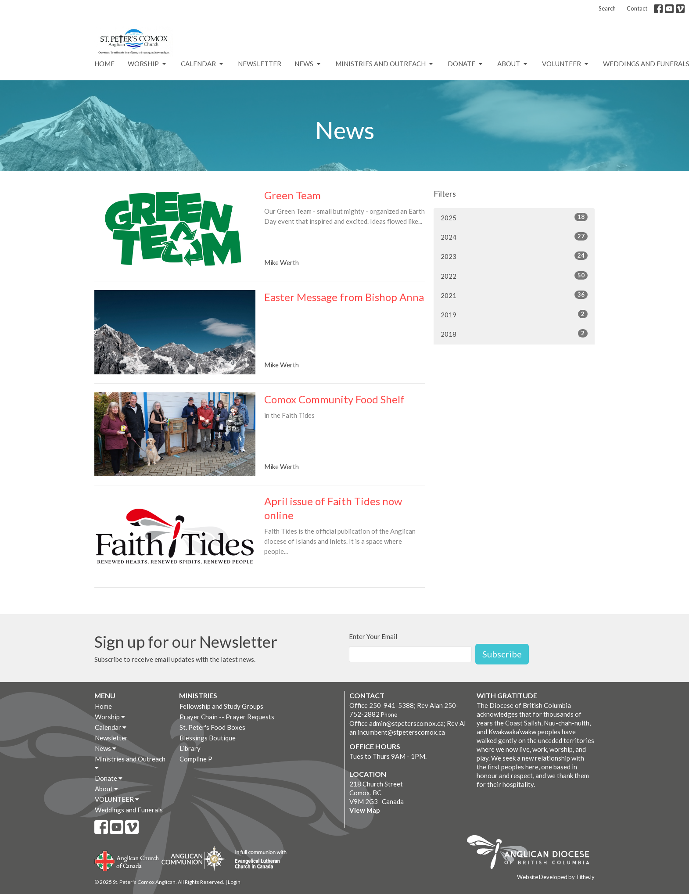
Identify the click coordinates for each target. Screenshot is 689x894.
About (513, 64)
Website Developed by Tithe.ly (556, 876)
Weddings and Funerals (129, 810)
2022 (514, 275)
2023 (514, 255)
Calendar (203, 64)
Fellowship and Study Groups (221, 706)
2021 (514, 295)
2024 (514, 236)
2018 (514, 333)
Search (607, 8)
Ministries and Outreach (384, 64)
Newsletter (259, 64)
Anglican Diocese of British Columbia (532, 853)
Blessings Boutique (207, 738)
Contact (637, 8)
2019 (514, 314)
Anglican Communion (193, 858)
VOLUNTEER (566, 64)
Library (190, 748)
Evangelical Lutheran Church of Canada (257, 860)
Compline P (195, 759)
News (308, 64)
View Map (364, 810)
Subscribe (502, 654)
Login (234, 882)
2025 (514, 217)
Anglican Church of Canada (127, 860)
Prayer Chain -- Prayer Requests (226, 717)
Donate (466, 64)
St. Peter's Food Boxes (212, 727)
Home (104, 64)
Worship (148, 64)
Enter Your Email (373, 636)
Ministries (198, 695)
